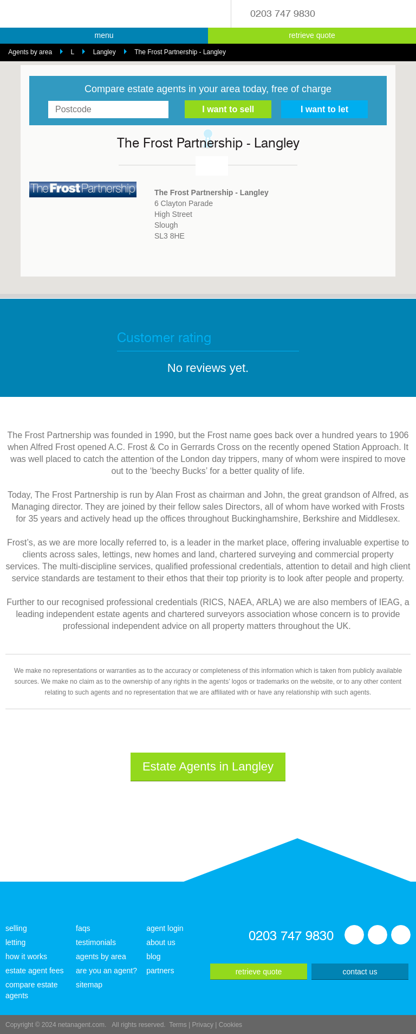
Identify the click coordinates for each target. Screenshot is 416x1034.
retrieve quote (312, 35)
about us (161, 942)
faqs (83, 928)
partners (160, 970)
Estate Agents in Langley (208, 766)
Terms (178, 1025)
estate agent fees (34, 970)
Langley (104, 52)
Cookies (230, 1025)
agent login (165, 928)
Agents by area (30, 52)
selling (16, 928)
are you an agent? (106, 970)
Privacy (202, 1025)
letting (15, 942)
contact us (360, 971)
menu (103, 35)
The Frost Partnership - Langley (180, 52)
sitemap (89, 984)
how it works (26, 956)
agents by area (101, 956)
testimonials (96, 942)
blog (153, 956)
